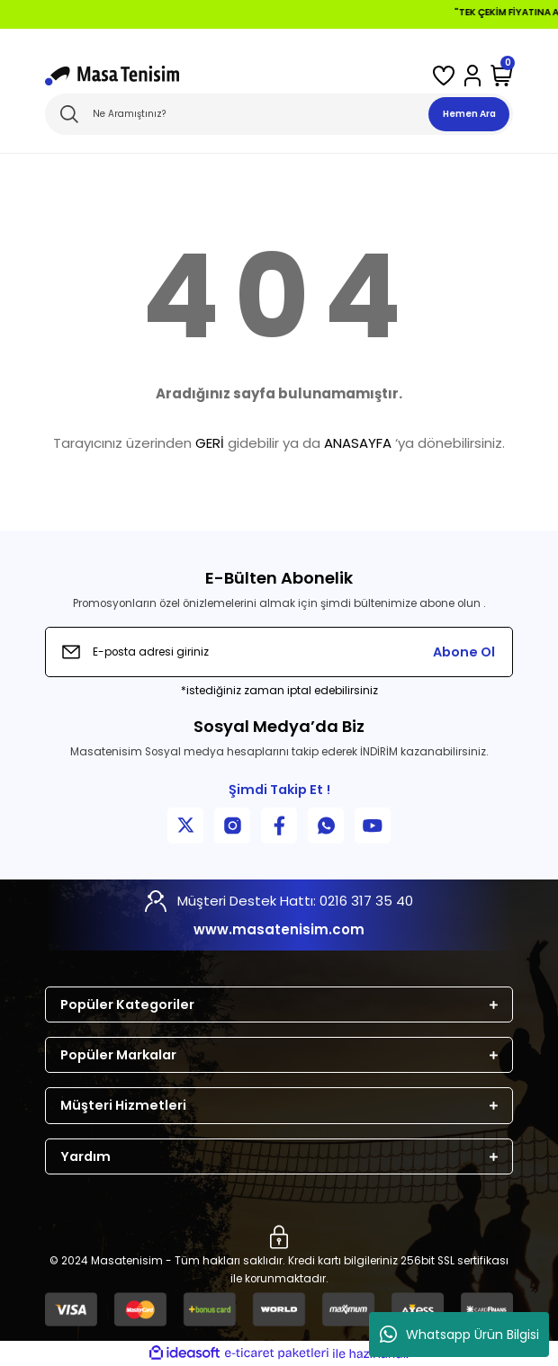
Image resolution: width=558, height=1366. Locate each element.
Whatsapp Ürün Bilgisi (459, 1334)
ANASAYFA (358, 442)
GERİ (209, 442)
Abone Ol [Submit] (464, 652)
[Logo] (112, 75)
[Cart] (501, 75)
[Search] (279, 114)
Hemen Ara (469, 114)
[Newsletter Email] (279, 652)
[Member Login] (472, 75)
